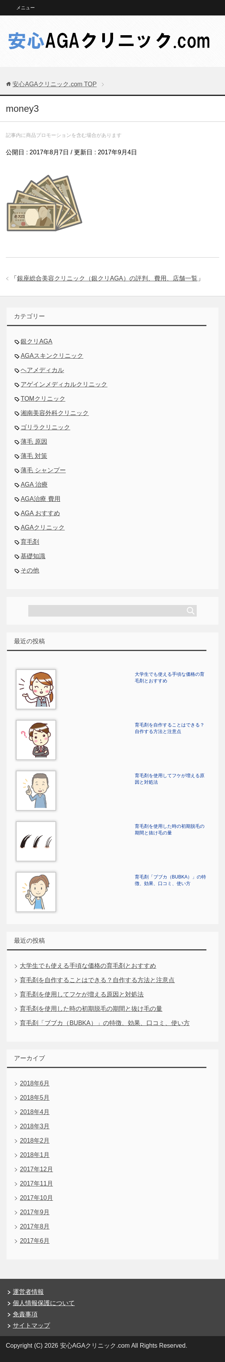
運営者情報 (28, 1292)
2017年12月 (36, 1169)
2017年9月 (35, 1212)
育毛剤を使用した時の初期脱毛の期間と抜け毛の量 (91, 1008)
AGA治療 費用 (40, 499)
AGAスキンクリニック (52, 355)
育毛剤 (30, 541)
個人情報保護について (44, 1303)
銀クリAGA (36, 341)
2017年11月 (36, 1183)
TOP (54, 84)
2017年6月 (35, 1240)
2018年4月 (35, 1112)
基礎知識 (33, 556)
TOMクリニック (43, 398)
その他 (30, 570)
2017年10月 (36, 1198)
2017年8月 (35, 1226)
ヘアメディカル (42, 370)
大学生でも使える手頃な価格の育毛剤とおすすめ (88, 965)
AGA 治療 (34, 484)
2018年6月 (35, 1083)
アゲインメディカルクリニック (64, 384)
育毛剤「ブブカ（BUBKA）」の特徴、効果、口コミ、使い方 (104, 1023)
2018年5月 (35, 1097)
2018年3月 (35, 1126)
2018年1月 (35, 1155)
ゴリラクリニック (45, 427)
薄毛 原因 (34, 441)
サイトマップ (31, 1325)
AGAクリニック (43, 527)
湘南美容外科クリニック (55, 413)
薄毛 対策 (34, 456)
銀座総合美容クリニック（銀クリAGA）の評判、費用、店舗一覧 (107, 278)
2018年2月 (35, 1140)
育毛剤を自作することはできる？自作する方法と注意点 (97, 980)
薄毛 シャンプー (43, 470)
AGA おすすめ (40, 513)
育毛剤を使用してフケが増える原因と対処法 (82, 994)
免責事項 (25, 1314)
